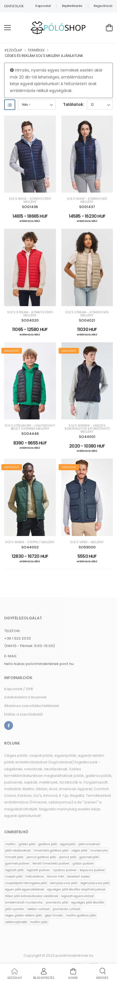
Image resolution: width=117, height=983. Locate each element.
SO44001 (87, 436)
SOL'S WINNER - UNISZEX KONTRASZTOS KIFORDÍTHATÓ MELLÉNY (87, 428)
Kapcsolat (43, 6)
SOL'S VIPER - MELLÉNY (87, 542)
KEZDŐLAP (13, 50)
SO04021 (87, 320)
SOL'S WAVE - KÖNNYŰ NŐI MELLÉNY (87, 200)
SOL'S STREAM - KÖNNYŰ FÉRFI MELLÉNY (30, 314)
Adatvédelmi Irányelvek (25, 697)
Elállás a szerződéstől (23, 714)
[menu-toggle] (7, 27)
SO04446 (30, 433)
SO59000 (87, 547)
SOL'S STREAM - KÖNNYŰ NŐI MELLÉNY (87, 314)
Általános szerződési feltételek (31, 705)
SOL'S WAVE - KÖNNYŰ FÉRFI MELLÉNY (30, 200)
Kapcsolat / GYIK (18, 689)
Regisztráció (103, 6)
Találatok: (73, 104)
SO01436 (30, 206)
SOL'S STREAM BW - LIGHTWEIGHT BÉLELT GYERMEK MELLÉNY (30, 427)
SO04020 (30, 320)
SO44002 (30, 547)
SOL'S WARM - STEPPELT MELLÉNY (29, 542)
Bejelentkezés (72, 6)
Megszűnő (11, 351)
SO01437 (87, 206)
